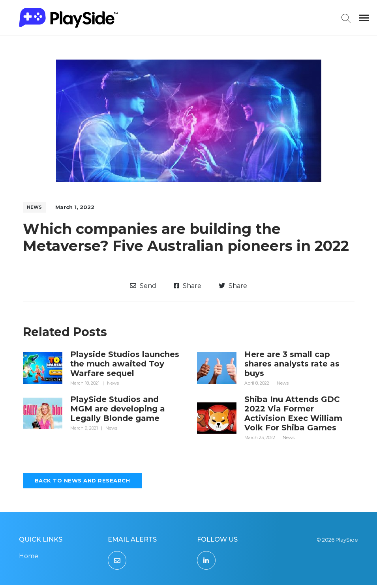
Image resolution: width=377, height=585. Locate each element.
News (34, 207)
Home (28, 556)
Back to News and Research (82, 480)
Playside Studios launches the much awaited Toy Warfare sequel (124, 364)
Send (143, 285)
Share (187, 285)
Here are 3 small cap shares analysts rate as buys (291, 364)
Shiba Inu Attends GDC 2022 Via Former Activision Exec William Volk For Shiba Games (293, 413)
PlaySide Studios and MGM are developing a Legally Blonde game (117, 408)
